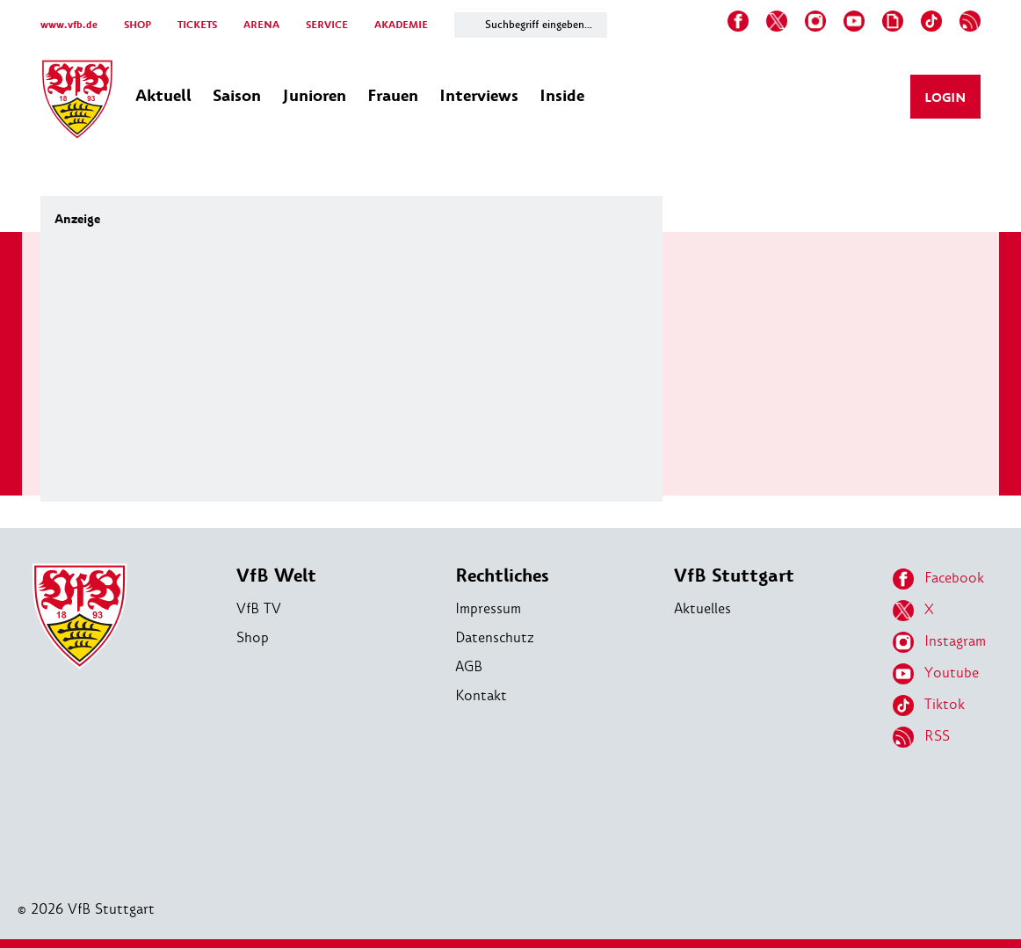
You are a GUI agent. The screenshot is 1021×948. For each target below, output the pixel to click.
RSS (921, 737)
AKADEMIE (401, 25)
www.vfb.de (69, 25)
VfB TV (258, 608)
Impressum (488, 608)
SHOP (137, 25)
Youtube (936, 673)
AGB (468, 666)
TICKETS (197, 25)
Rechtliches (502, 576)
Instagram (939, 642)
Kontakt (481, 695)
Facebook (938, 579)
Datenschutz (494, 637)
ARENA (261, 25)
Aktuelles (702, 608)
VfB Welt (276, 576)
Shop (252, 637)
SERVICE (327, 25)
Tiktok (929, 705)
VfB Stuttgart (734, 576)
